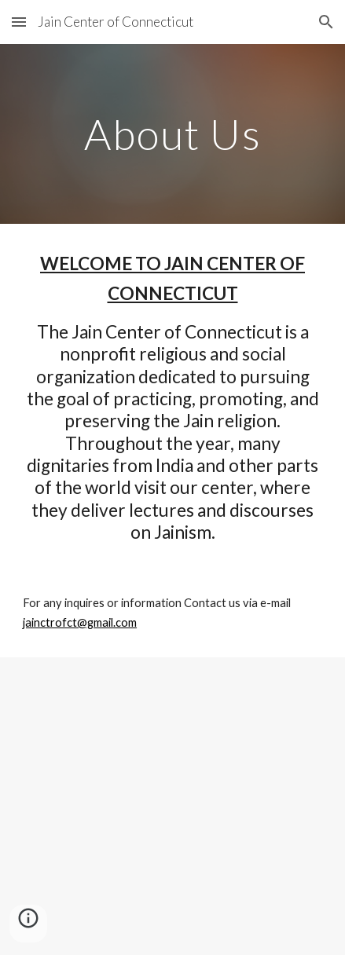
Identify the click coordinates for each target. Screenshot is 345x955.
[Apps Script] (172, 806)
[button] (19, 21)
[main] (172, 134)
